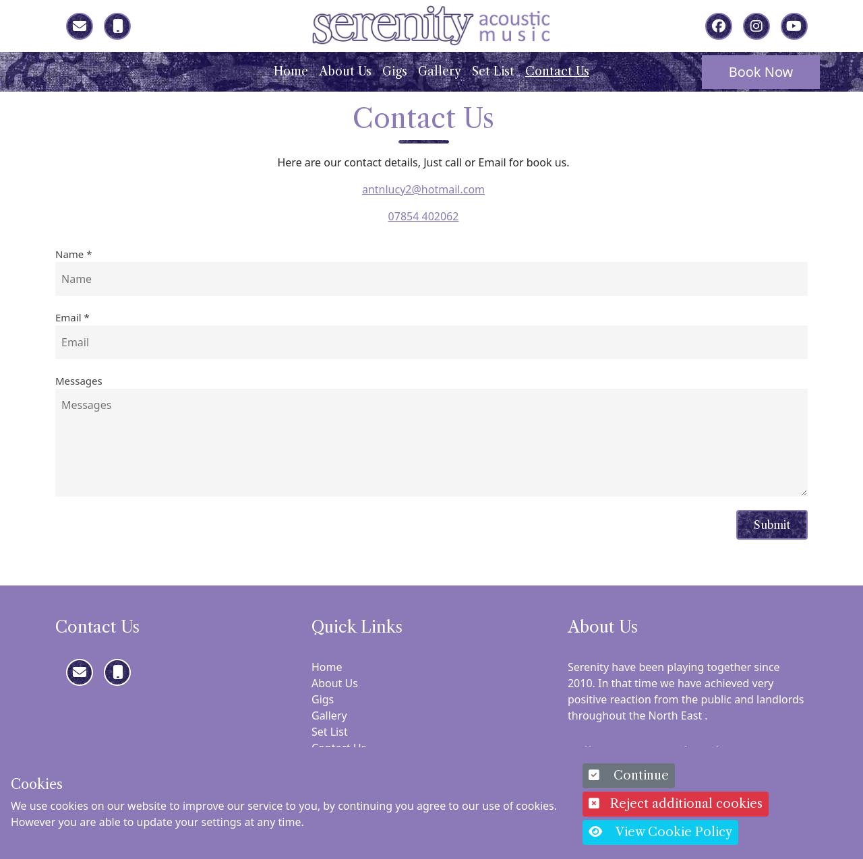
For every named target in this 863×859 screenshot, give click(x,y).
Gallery (439, 71)
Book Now (761, 72)
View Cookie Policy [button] (660, 832)
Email (72, 317)
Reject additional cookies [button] (676, 803)
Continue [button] (629, 775)
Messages (78, 380)
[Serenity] (431, 25)
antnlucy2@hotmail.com (423, 189)
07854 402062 (423, 216)
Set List (493, 71)
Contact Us (557, 71)
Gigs (394, 71)
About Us (345, 71)
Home (291, 71)
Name (73, 254)
